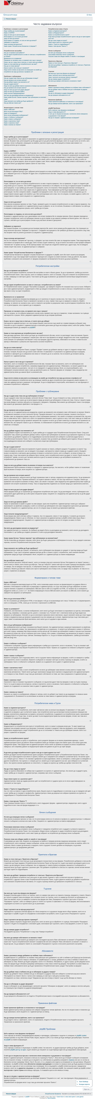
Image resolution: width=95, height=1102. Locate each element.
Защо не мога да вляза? (11, 38)
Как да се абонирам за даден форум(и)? (61, 93)
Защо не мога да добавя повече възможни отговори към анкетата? (25, 86)
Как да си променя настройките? (14, 52)
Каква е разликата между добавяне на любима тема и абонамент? (69, 87)
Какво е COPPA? (9, 33)
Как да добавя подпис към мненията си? (16, 82)
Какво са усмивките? (10, 113)
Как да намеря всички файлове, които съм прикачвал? (65, 103)
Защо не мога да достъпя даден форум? (17, 89)
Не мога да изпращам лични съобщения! (61, 52)
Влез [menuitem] (90, 15)
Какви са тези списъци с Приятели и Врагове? (62, 63)
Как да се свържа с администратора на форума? (63, 117)
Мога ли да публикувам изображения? (16, 115)
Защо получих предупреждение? (14, 93)
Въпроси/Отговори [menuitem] (11, 15)
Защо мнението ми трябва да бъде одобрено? (18, 101)
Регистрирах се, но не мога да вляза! (15, 36)
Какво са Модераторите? (56, 33)
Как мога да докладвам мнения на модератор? (19, 95)
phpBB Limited (81, 1035)
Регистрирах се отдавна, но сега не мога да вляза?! (20, 40)
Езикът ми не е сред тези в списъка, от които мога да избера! (23, 62)
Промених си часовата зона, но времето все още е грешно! (22, 60)
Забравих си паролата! (11, 42)
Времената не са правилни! (12, 58)
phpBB (32, 327)
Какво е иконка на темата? (12, 124)
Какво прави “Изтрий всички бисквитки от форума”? (20, 46)
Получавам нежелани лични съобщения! (61, 54)
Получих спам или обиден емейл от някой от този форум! (66, 56)
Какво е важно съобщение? (12, 119)
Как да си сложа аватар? (12, 66)
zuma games (79, 1096)
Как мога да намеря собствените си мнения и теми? (64, 81)
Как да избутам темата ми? (12, 103)
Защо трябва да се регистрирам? (14, 31)
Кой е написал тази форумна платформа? (61, 110)
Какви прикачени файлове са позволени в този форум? (65, 101)
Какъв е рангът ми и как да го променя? (16, 68)
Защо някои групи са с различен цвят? (60, 42)
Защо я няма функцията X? (57, 112)
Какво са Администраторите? (57, 31)
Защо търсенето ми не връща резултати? (61, 75)
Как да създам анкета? (11, 84)
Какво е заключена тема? (12, 121)
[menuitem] (53, 1093)
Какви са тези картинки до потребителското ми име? (20, 64)
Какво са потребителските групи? (58, 35)
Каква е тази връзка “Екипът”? (57, 46)
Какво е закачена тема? (11, 123)
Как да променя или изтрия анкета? (15, 87)
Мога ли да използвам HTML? (13, 111)
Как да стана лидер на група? (57, 40)
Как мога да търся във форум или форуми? (62, 73)
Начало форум (11, 19)
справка (71, 1060)
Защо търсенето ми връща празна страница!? (62, 77)
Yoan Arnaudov (51, 1098)
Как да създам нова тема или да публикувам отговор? (21, 78)
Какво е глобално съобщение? (13, 117)
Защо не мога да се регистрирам (14, 35)
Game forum (60, 1096)
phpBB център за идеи (18, 1050)
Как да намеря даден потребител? (59, 79)
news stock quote (70, 1096)
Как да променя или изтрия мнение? (15, 80)
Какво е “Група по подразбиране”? (59, 44)
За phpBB (7, 1040)
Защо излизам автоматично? (13, 44)
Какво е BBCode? (9, 109)
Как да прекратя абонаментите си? (59, 95)
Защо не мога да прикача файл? (14, 91)
